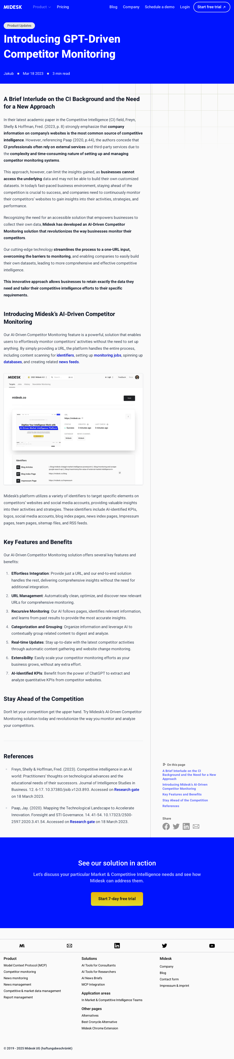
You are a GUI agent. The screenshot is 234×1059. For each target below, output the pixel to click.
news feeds (69, 362)
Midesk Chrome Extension (100, 1028)
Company (166, 966)
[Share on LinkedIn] (186, 826)
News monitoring (16, 978)
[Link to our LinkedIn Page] (117, 945)
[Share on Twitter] (176, 826)
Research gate (126, 789)
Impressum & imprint (174, 986)
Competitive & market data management (32, 991)
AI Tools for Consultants (99, 965)
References (170, 806)
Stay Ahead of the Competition (185, 800)
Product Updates (19, 25)
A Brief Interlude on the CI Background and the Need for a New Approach (189, 775)
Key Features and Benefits (182, 794)
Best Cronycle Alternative (99, 1022)
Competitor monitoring (20, 971)
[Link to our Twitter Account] (164, 945)
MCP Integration (93, 984)
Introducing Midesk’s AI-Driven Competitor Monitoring (184, 786)
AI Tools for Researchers (99, 971)
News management (17, 984)
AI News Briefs (92, 978)
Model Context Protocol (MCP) (25, 965)
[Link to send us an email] (69, 945)
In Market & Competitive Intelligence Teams (112, 1000)
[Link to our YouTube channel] (212, 945)
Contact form (169, 979)
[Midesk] (13, 7)
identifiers (65, 355)
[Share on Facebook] (166, 826)
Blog (163, 973)
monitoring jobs (107, 355)
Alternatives (90, 1015)
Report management (18, 997)
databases (13, 362)
